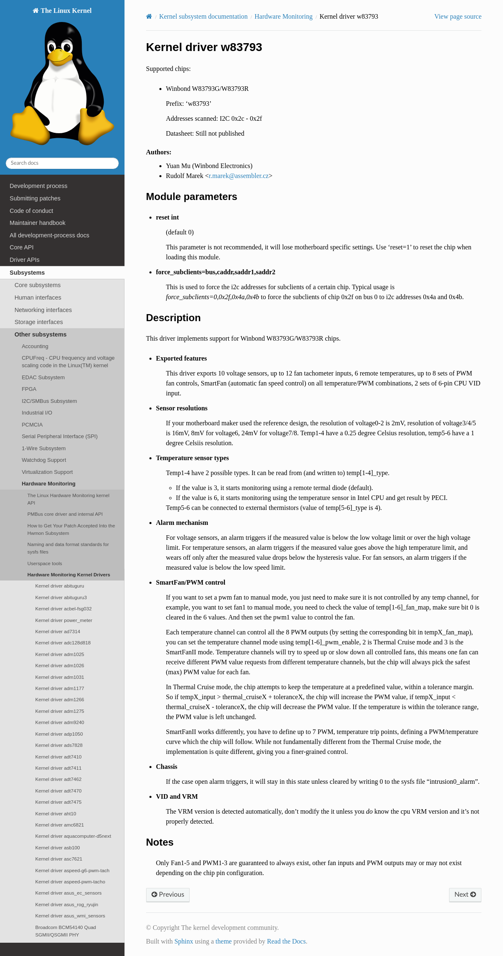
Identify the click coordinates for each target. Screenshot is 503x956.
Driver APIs (24, 259)
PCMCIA (32, 425)
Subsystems (27, 272)
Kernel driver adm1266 (59, 699)
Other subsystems (41, 334)
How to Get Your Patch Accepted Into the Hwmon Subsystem (71, 529)
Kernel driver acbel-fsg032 (63, 608)
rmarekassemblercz (239, 175)
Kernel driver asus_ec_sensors (68, 892)
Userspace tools (44, 563)
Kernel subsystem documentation (203, 16)
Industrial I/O (37, 413)
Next (465, 894)
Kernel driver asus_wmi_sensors (70, 915)
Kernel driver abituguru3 (61, 597)
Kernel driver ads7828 (59, 745)
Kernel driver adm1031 (59, 677)
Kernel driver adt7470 (58, 790)
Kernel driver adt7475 (58, 802)
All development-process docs (49, 235)
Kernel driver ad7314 (57, 631)
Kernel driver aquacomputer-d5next (73, 836)
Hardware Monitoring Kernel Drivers (68, 574)
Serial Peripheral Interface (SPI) (60, 436)
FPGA (29, 389)
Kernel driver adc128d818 (63, 642)
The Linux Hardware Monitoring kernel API (68, 499)
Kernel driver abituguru (59, 585)
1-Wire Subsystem (44, 448)
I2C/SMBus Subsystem (49, 401)
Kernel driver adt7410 (58, 756)
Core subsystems (38, 285)
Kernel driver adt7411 (58, 768)
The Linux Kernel (62, 78)
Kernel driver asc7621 (58, 858)
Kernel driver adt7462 (58, 779)
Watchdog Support (44, 460)
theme (223, 941)
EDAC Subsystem (43, 377)
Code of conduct (31, 210)
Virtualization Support (47, 472)
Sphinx (183, 941)
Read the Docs (286, 941)
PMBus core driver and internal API (65, 514)
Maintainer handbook (37, 222)
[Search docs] (62, 163)
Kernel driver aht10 (55, 813)
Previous (167, 894)
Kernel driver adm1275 (59, 711)
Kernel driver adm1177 (59, 688)
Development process (38, 186)
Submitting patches (35, 198)
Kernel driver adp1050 (59, 734)
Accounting (35, 346)
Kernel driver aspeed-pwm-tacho (70, 881)
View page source (458, 16)
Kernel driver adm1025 (59, 654)
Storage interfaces (39, 322)
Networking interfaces (43, 310)
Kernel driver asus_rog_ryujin (66, 904)
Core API (22, 247)
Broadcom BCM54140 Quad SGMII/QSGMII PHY (65, 930)
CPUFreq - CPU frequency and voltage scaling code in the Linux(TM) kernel (68, 361)
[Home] (149, 16)
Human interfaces (38, 297)
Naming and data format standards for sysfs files (68, 547)
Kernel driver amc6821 (59, 824)
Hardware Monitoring (49, 483)
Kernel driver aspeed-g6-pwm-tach (72, 870)
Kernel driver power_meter (63, 620)
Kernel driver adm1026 (59, 665)
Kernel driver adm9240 (59, 722)
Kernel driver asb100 (57, 847)
